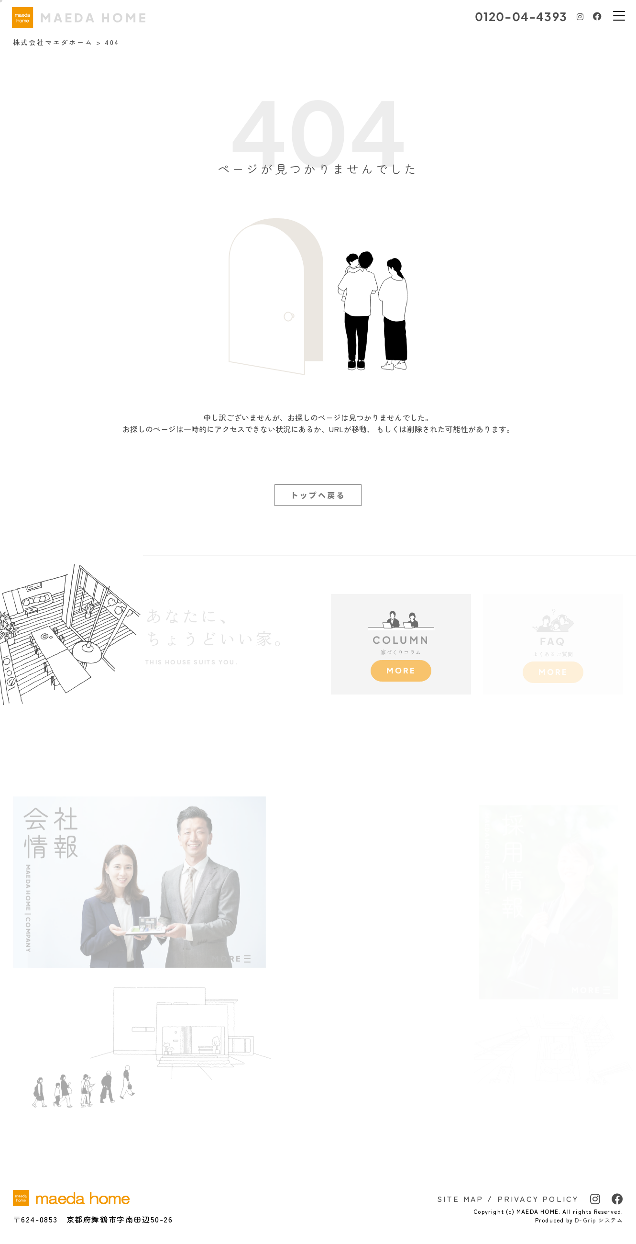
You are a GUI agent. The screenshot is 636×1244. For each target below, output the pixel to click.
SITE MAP (460, 1198)
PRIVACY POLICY (538, 1198)
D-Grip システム (599, 1220)
